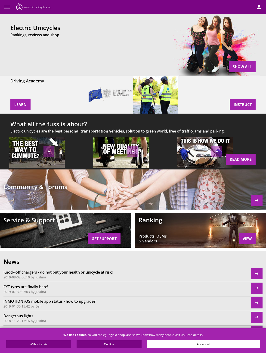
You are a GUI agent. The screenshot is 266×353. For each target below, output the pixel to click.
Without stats (38, 344)
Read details (194, 335)
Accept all (203, 344)
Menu (7, 7)
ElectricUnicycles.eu (33, 7)
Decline (109, 344)
